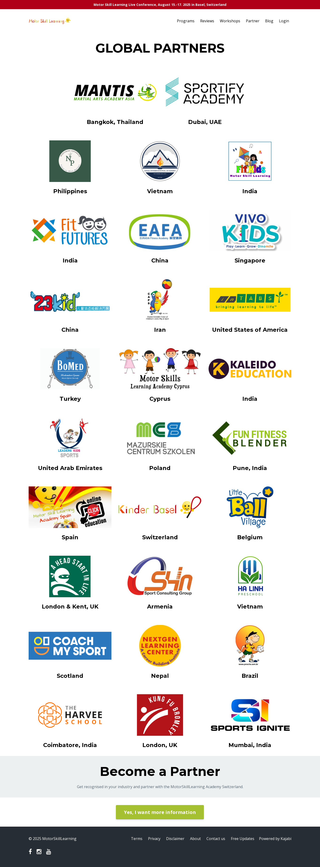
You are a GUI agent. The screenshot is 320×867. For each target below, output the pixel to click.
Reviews (207, 20)
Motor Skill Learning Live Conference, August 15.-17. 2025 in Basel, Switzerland (160, 4)
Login (284, 20)
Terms (136, 838)
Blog (269, 20)
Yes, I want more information (160, 812)
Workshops (230, 20)
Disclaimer (175, 838)
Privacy (154, 838)
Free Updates (242, 838)
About (195, 838)
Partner (252, 20)
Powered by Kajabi (275, 838)
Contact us (215, 838)
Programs (185, 20)
